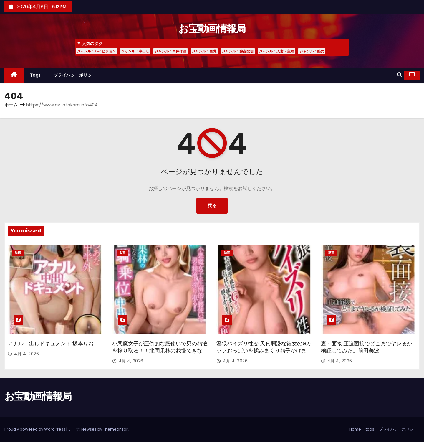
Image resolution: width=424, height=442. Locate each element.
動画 (18, 252)
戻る (212, 205)
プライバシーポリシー (75, 75)
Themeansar (115, 429)
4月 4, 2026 (26, 354)
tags (35, 75)
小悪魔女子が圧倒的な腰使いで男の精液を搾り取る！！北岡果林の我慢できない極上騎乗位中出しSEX (160, 350)
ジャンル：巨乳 (204, 51)
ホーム (11, 105)
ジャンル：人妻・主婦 (276, 51)
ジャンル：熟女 (311, 51)
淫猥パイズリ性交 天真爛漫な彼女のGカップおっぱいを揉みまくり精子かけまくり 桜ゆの (264, 350)
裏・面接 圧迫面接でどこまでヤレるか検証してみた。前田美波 (366, 347)
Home (355, 429)
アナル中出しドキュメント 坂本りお (51, 343)
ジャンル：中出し (135, 51)
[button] (399, 75)
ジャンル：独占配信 (238, 51)
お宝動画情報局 (211, 29)
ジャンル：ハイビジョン (96, 51)
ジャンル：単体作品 (170, 51)
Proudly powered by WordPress (35, 429)
